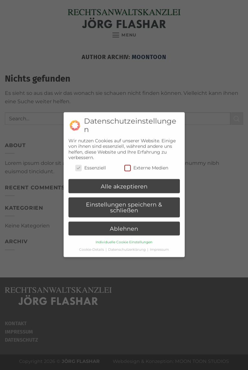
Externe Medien (146, 165)
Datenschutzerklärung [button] (127, 247)
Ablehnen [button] (124, 226)
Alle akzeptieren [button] (124, 183)
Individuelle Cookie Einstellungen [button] (124, 239)
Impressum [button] (159, 247)
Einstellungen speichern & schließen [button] (124, 204)
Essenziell (90, 165)
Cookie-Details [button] (92, 247)
